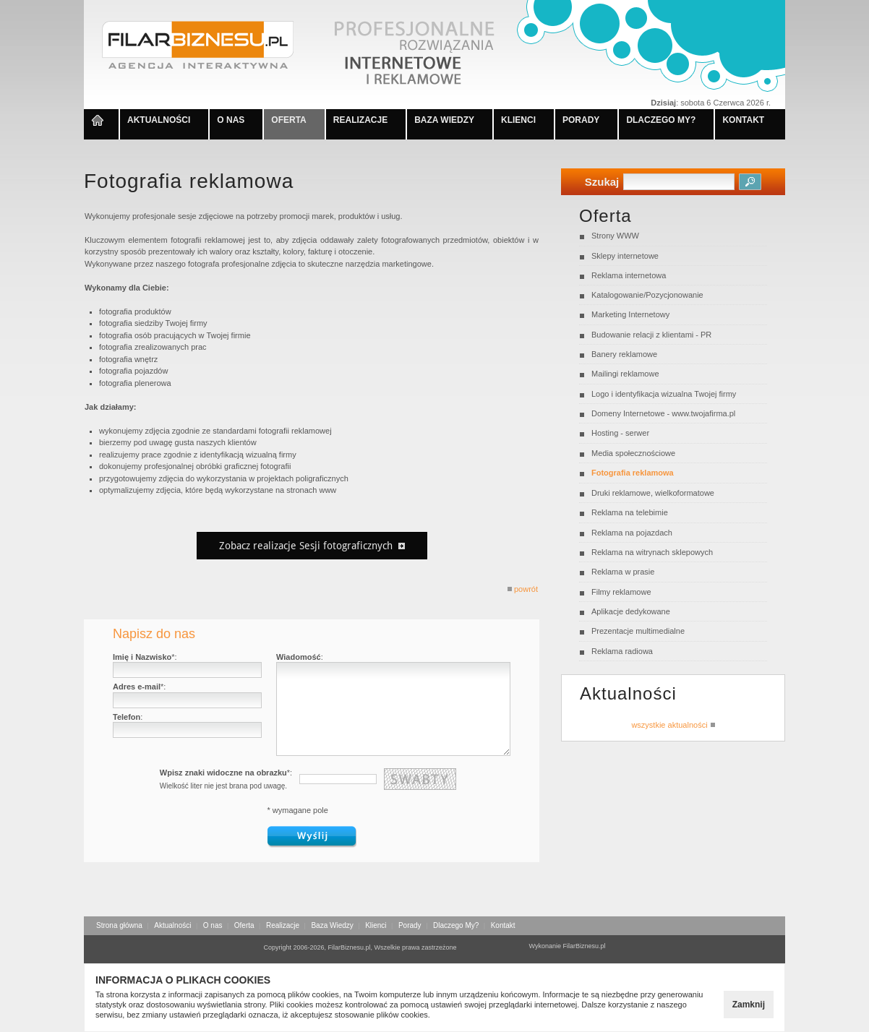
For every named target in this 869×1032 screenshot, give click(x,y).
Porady (409, 925)
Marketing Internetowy (630, 314)
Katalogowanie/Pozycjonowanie (647, 295)
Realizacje (282, 925)
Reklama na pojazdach (631, 532)
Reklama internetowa (628, 275)
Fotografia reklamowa (632, 472)
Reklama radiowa (622, 651)
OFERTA (288, 120)
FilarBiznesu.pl (584, 946)
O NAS (230, 120)
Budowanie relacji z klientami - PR (651, 334)
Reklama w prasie (622, 571)
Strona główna (119, 925)
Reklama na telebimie (629, 512)
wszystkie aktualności (672, 724)
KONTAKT (743, 120)
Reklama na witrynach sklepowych (652, 552)
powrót (522, 588)
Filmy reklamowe (621, 592)
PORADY (580, 120)
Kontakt (503, 925)
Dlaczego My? (456, 925)
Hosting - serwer (620, 433)
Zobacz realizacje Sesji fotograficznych (312, 545)
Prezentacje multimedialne (638, 631)
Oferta (244, 925)
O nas (213, 925)
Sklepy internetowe (625, 255)
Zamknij (748, 1004)
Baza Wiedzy (332, 925)
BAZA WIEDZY (444, 120)
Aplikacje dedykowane (630, 611)
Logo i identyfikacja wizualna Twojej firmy (663, 394)
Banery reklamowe (624, 354)
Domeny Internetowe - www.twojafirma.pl (663, 413)
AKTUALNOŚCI (158, 120)
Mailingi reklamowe (625, 373)
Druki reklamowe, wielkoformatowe (652, 493)
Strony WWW (615, 235)
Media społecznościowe (633, 453)
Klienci (375, 925)
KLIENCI (518, 120)
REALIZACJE (360, 120)
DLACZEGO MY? (660, 120)
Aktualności (172, 925)
